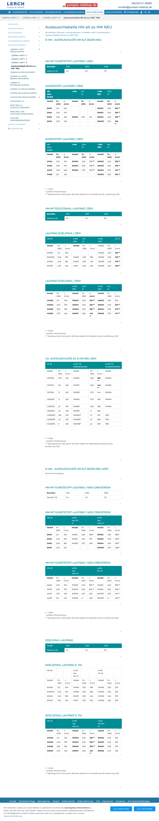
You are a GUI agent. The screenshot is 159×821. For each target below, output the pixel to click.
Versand (55, 801)
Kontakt (12, 801)
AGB (98, 801)
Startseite (60, 32)
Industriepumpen (73, 32)
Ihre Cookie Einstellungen (139, 801)
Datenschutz (107, 801)
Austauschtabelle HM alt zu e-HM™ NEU (61, 35)
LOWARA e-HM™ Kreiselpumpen (96, 32)
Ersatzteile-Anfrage (27, 801)
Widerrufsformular (85, 801)
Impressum (120, 801)
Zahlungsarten (43, 801)
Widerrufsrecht (68, 801)
